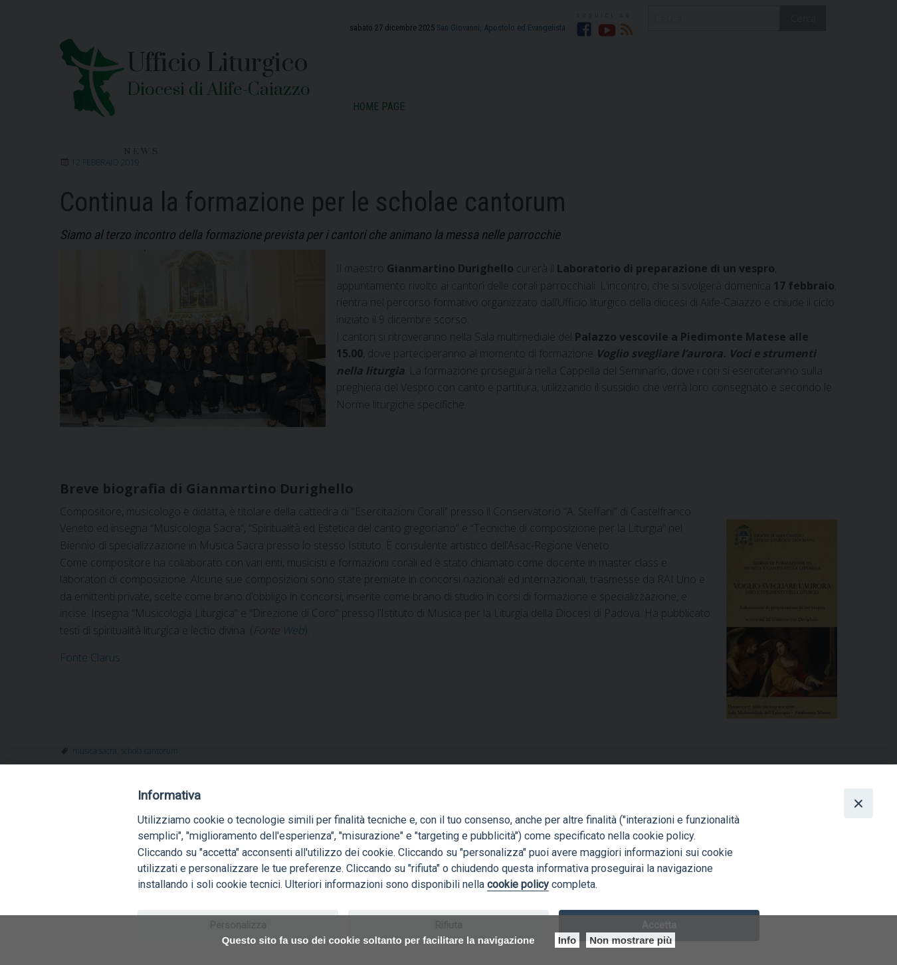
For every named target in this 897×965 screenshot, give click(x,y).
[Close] (858, 803)
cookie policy (518, 884)
